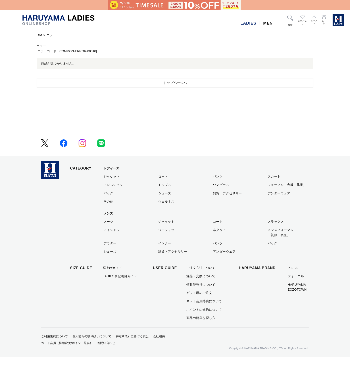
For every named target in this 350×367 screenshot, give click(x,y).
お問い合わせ (106, 352)
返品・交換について (200, 285)
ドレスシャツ (113, 194)
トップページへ (175, 92)
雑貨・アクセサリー (227, 203)
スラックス (276, 231)
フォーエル (296, 285)
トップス (164, 194)
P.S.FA (293, 277)
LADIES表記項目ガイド (120, 285)
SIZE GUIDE (81, 277)
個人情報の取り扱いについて (92, 346)
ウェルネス (166, 211)
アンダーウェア (279, 203)
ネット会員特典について (204, 310)
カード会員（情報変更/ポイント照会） (67, 352)
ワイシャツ (166, 239)
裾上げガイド (112, 277)
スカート (274, 186)
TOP (41, 35)
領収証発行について (200, 294)
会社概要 (159, 346)
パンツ (218, 186)
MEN (268, 23)
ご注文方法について (200, 277)
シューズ (164, 203)
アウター (110, 253)
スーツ (108, 231)
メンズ (108, 223)
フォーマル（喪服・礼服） (287, 194)
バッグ (108, 203)
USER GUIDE (165, 277)
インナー (164, 253)
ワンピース (221, 194)
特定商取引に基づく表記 (132, 346)
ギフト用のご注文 (199, 302)
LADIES (248, 23)
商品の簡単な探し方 (200, 327)
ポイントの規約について (204, 319)
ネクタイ (219, 239)
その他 (108, 211)
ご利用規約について (54, 346)
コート (163, 186)
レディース (111, 178)
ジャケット (112, 186)
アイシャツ (112, 239)
